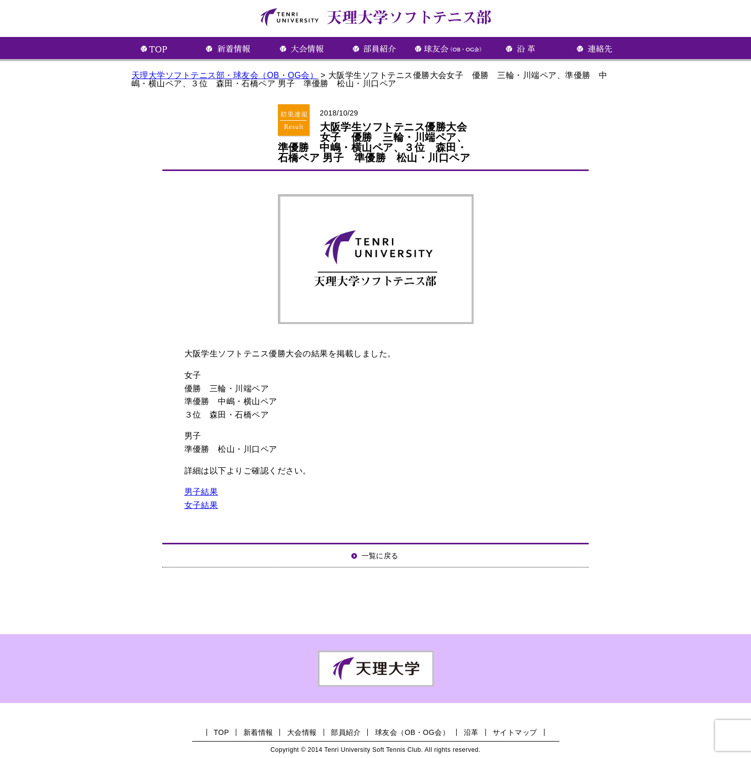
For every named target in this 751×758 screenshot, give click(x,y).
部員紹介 (346, 732)
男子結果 (201, 491)
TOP (221, 732)
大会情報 (302, 732)
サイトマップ (515, 732)
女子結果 (201, 505)
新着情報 (258, 732)
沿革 (471, 732)
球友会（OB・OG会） (412, 732)
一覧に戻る (380, 555)
